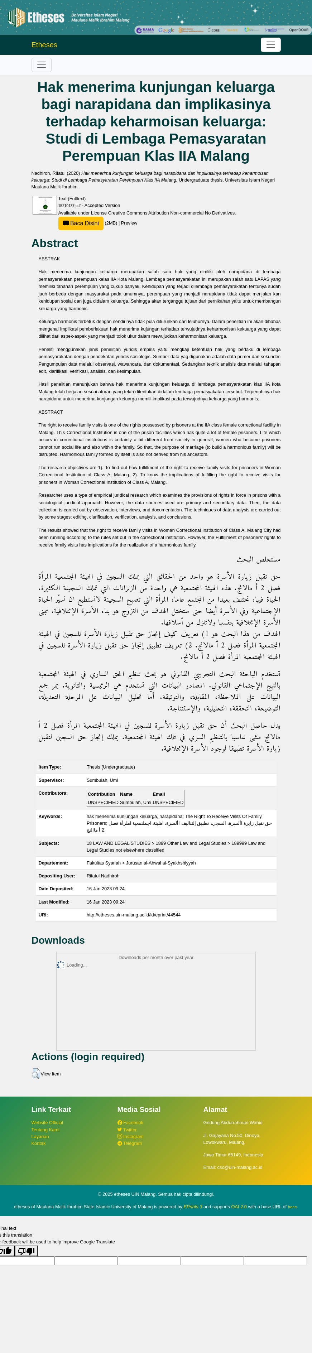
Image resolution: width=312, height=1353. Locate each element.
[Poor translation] (26, 1250)
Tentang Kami (45, 1129)
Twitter (127, 1129)
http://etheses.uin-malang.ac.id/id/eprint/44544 (134, 915)
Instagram (130, 1136)
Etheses (44, 45)
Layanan (40, 1136)
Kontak (39, 1143)
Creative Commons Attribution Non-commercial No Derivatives (171, 213)
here (292, 1206)
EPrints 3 (193, 1206)
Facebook (130, 1122)
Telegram (129, 1143)
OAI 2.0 (239, 1206)
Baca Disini (81, 223)
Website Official (47, 1122)
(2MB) (88, 223)
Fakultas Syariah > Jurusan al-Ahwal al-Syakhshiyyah (141, 863)
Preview (129, 223)
